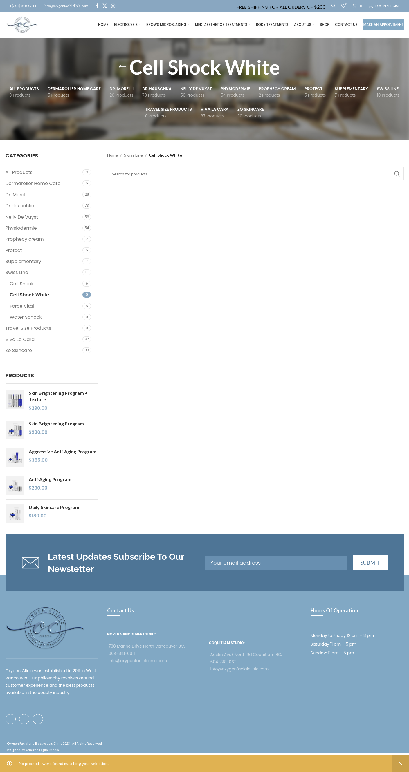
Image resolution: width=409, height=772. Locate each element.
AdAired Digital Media (42, 750)
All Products (19, 172)
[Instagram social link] (113, 5)
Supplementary (23, 261)
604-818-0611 (122, 653)
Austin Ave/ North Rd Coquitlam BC (245, 654)
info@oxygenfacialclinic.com (66, 5)
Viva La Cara (20, 339)
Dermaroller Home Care (33, 183)
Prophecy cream (25, 239)
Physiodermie (21, 228)
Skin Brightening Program (56, 423)
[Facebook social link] (97, 5)
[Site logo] (22, 24)
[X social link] (105, 5)
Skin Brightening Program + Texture (58, 396)
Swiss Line (17, 272)
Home (112, 155)
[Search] (333, 6)
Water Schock (26, 317)
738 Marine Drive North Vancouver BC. (147, 646)
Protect (14, 250)
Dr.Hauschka (20, 205)
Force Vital (22, 306)
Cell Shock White (29, 294)
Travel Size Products (28, 328)
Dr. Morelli (17, 194)
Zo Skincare (19, 350)
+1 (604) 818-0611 (21, 5)
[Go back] (122, 67)
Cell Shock (22, 283)
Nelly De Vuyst (22, 217)
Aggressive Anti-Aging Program (62, 451)
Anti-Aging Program (50, 479)
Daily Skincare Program (54, 507)
